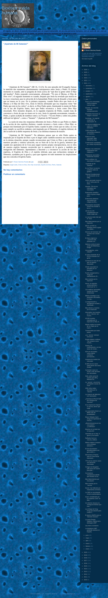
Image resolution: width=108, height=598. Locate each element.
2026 (85, 69)
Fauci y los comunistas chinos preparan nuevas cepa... (92, 103)
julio (87, 99)
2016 (85, 563)
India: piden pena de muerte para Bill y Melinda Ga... (91, 377)
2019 (85, 555)
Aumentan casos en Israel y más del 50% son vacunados (92, 371)
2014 (85, 569)
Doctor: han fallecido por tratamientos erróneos (92, 488)
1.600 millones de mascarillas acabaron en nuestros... (92, 132)
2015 (85, 566)
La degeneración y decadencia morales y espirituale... (92, 303)
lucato (60, 594)
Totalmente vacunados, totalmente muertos (92, 155)
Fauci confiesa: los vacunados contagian (92, 160)
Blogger (78, 594)
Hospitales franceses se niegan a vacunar (92, 114)
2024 (85, 75)
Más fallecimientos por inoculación (92, 480)
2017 (85, 560)
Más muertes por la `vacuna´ (91, 484)
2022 (85, 80)
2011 (85, 577)
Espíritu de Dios (46, 165)
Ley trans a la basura (91, 525)
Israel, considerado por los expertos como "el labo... (92, 498)
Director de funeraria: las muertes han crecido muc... (93, 233)
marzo (88, 543)
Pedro (54, 165)
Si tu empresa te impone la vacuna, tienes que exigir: (92, 406)
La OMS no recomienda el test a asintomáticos (93, 493)
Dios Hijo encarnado (34, 165)
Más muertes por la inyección (91, 280)
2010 (85, 580)
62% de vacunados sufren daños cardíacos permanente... (91, 354)
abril (87, 540)
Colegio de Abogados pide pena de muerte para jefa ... (92, 468)
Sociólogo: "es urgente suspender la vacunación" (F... (92, 119)
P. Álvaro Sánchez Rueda (92, 50)
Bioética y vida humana (16, 10)
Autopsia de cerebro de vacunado (92, 360)
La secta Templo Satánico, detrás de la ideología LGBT (92, 521)
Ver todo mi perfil (87, 59)
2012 (85, 574)
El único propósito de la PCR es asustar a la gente (92, 256)
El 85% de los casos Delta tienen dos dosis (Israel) (93, 365)
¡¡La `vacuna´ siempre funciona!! (92, 336)
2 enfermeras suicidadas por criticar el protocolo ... (93, 144)
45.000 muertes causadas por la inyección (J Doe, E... (92, 320)
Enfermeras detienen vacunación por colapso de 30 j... (91, 200)
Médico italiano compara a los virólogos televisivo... (92, 444)
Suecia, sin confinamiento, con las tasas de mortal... (93, 347)
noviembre (89, 88)
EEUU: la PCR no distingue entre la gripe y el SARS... (93, 227)
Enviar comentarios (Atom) (44, 232)
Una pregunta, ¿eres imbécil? (91, 251)
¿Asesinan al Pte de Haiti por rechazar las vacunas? (93, 400)
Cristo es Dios (22, 165)
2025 (85, 72)
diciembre (89, 85)
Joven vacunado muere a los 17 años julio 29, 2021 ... (93, 182)
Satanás (58, 165)
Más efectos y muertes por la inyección (92, 308)
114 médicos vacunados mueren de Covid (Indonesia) (92, 291)
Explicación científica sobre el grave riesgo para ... (92, 194)
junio (87, 535)
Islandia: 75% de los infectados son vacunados (91, 188)
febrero (88, 546)
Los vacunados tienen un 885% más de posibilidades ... (93, 412)
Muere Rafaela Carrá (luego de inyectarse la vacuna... (93, 418)
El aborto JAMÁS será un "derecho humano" (93, 516)
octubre (88, 91)
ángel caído (13, 165)
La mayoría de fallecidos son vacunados (92, 395)
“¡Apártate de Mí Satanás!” (90, 164)
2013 (85, 571)
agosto (88, 96)
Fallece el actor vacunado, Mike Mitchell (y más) (91, 138)
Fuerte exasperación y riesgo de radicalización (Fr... (92, 274)
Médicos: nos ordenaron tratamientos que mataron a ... (92, 150)
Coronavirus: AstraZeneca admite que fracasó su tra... (92, 474)
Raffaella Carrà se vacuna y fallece (91, 439)
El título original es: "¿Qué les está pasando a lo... (91, 239)
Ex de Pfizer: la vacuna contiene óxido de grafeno (92, 169)
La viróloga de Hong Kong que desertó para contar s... (93, 510)
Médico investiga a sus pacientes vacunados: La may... (92, 297)
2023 (85, 78)
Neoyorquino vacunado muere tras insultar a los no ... (92, 206)
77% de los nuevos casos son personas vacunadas (93, 462)
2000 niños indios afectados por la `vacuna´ (91, 389)
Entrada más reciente (11, 227)
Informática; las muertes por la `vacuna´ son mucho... (92, 314)
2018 (85, 558)
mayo (87, 538)
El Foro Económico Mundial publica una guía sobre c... (92, 450)
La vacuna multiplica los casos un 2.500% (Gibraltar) (92, 126)
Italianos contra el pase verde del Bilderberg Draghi (92, 245)
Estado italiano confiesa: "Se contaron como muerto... (92, 341)
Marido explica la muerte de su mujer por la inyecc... (93, 326)
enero (88, 549)
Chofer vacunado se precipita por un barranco (91, 268)
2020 (85, 552)
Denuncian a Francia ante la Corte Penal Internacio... (92, 456)
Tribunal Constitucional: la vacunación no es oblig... (92, 175)
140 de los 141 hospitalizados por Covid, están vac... (91, 212)
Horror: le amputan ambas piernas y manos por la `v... (91, 285)
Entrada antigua (70, 227)
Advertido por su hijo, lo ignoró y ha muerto (92, 434)
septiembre (89, 94)
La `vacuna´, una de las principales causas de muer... (92, 383)
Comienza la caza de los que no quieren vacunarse (93, 262)
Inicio (42, 227)
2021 (85, 83)
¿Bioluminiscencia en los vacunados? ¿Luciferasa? (93, 424)
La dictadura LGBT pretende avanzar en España (92, 530)
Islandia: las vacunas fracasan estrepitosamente (91, 109)
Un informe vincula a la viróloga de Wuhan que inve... (93, 504)
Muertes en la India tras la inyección (92, 430)
